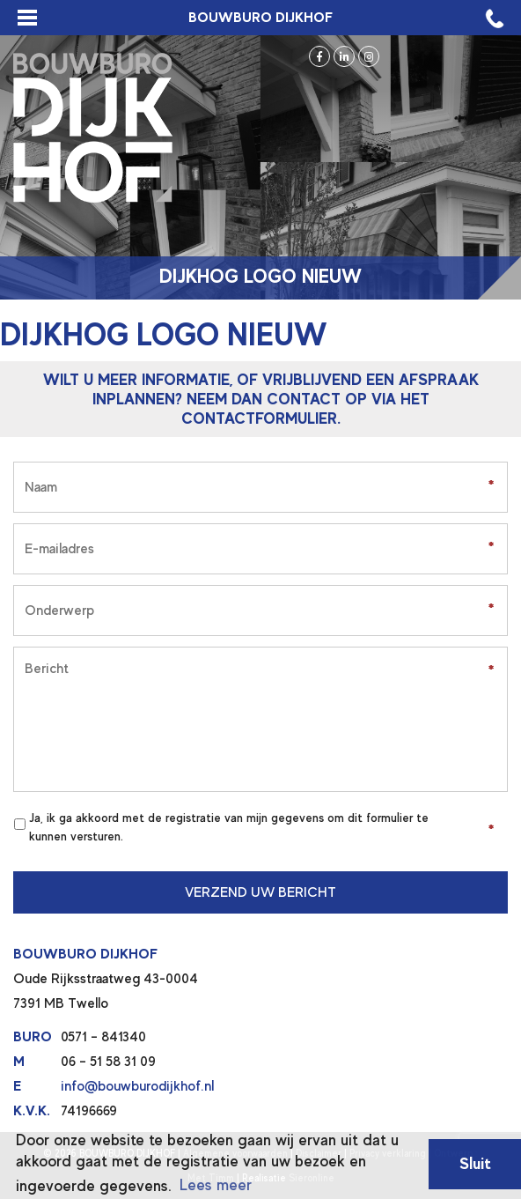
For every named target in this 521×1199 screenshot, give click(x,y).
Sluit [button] (475, 1163)
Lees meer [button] (216, 1185)
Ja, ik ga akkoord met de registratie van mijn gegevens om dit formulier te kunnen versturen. (229, 826)
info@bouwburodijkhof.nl (137, 1086)
